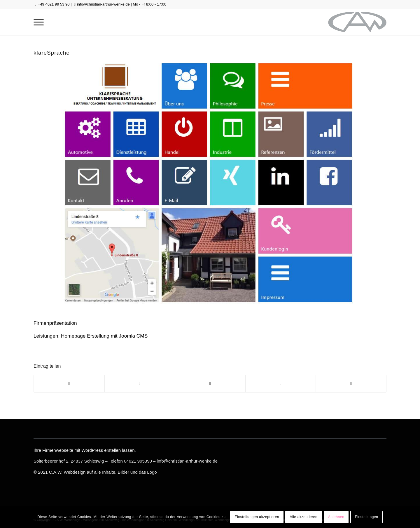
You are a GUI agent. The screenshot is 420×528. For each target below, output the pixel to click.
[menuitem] (39, 22)
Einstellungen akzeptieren (257, 517)
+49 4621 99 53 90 (54, 4)
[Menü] (39, 22)
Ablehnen (336, 517)
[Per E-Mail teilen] (351, 383)
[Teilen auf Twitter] (140, 383)
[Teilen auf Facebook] (69, 383)
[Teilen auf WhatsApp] (210, 383)
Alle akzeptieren (303, 517)
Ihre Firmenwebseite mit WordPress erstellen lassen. (85, 450)
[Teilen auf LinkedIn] (281, 383)
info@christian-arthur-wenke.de (103, 4)
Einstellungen (366, 517)
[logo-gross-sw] (357, 22)
